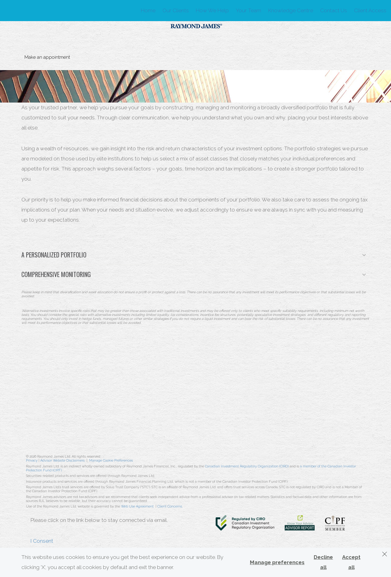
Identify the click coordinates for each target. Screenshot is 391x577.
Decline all (323, 562)
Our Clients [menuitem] (176, 10)
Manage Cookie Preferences (111, 461)
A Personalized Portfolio (193, 254)
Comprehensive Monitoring (193, 274)
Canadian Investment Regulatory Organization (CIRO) (247, 466)
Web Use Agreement (138, 506)
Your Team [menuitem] (248, 10)
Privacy (32, 461)
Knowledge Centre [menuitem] (290, 10)
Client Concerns (169, 506)
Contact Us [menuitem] (333, 10)
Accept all (351, 562)
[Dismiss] (384, 554)
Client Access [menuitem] (370, 10)
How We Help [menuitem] (212, 10)
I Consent (42, 541)
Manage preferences (277, 562)
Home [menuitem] (148, 10)
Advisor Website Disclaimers (62, 461)
